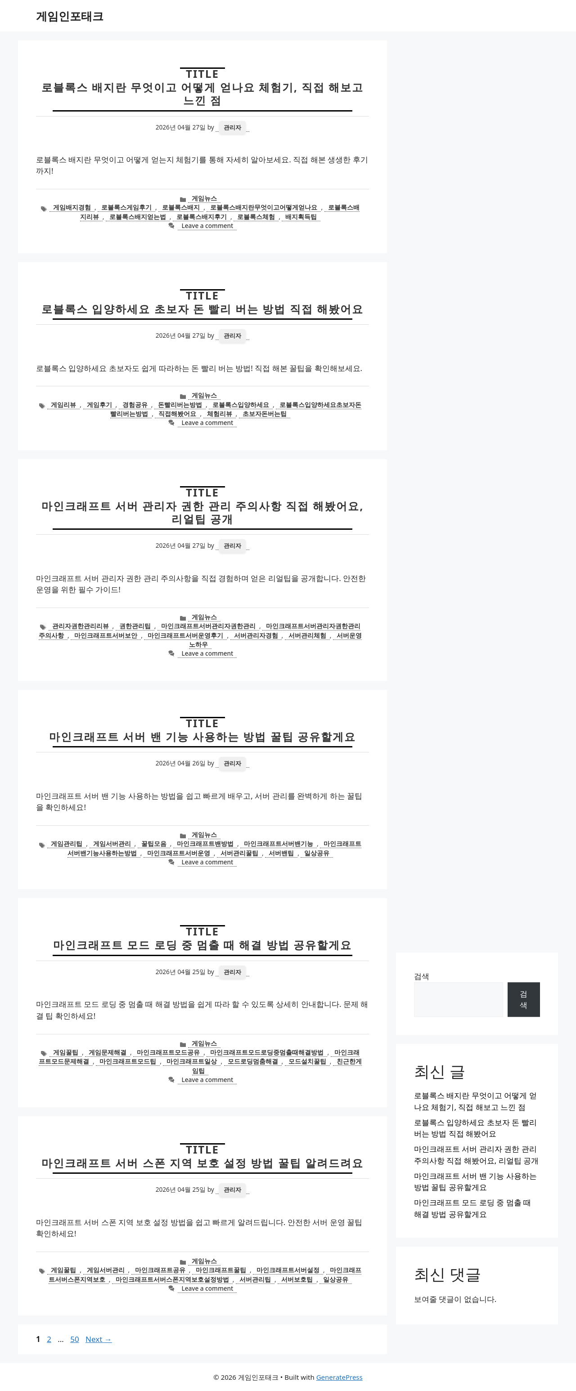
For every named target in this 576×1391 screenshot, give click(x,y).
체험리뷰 (219, 413)
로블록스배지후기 (201, 216)
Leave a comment (207, 225)
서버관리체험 (307, 635)
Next (99, 1339)
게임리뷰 (63, 404)
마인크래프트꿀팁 (221, 1270)
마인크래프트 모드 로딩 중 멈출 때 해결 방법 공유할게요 (202, 944)
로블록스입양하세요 (240, 404)
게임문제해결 (107, 1052)
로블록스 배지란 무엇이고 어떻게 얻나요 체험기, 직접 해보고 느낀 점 (202, 93)
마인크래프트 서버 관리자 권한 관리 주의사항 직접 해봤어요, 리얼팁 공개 (202, 512)
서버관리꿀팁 (239, 853)
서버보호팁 (297, 1279)
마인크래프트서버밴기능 (278, 843)
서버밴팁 (281, 853)
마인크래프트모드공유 (168, 1052)
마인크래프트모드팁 (127, 1061)
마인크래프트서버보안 (105, 635)
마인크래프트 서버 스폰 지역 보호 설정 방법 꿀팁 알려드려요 (202, 1162)
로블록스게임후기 (126, 207)
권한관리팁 (135, 626)
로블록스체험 (256, 216)
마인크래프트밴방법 (205, 843)
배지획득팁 (301, 216)
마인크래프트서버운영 (178, 853)
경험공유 (135, 404)
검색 (421, 976)
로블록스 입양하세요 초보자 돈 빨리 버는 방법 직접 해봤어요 (202, 308)
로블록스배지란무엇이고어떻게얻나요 (263, 207)
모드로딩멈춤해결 (253, 1061)
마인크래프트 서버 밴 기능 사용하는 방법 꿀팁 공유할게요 (202, 736)
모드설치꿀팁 (307, 1061)
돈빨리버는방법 (180, 404)
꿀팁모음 (153, 843)
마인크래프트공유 (160, 1270)
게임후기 (99, 404)
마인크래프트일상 (191, 1061)
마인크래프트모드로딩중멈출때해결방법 (267, 1052)
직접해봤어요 (177, 413)
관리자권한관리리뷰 (80, 626)
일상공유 (316, 853)
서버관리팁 (255, 1279)
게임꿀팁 (65, 1052)
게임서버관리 (112, 843)
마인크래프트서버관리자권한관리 (208, 626)
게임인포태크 (70, 15)
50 (75, 1339)
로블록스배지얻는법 (137, 216)
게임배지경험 (72, 207)
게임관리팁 (66, 843)
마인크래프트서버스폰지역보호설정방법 (172, 1279)
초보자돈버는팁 (265, 413)
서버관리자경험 (256, 635)
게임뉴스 (204, 198)
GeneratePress (339, 1377)
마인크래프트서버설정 (288, 1270)
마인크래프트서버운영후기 (185, 635)
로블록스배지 (181, 207)
